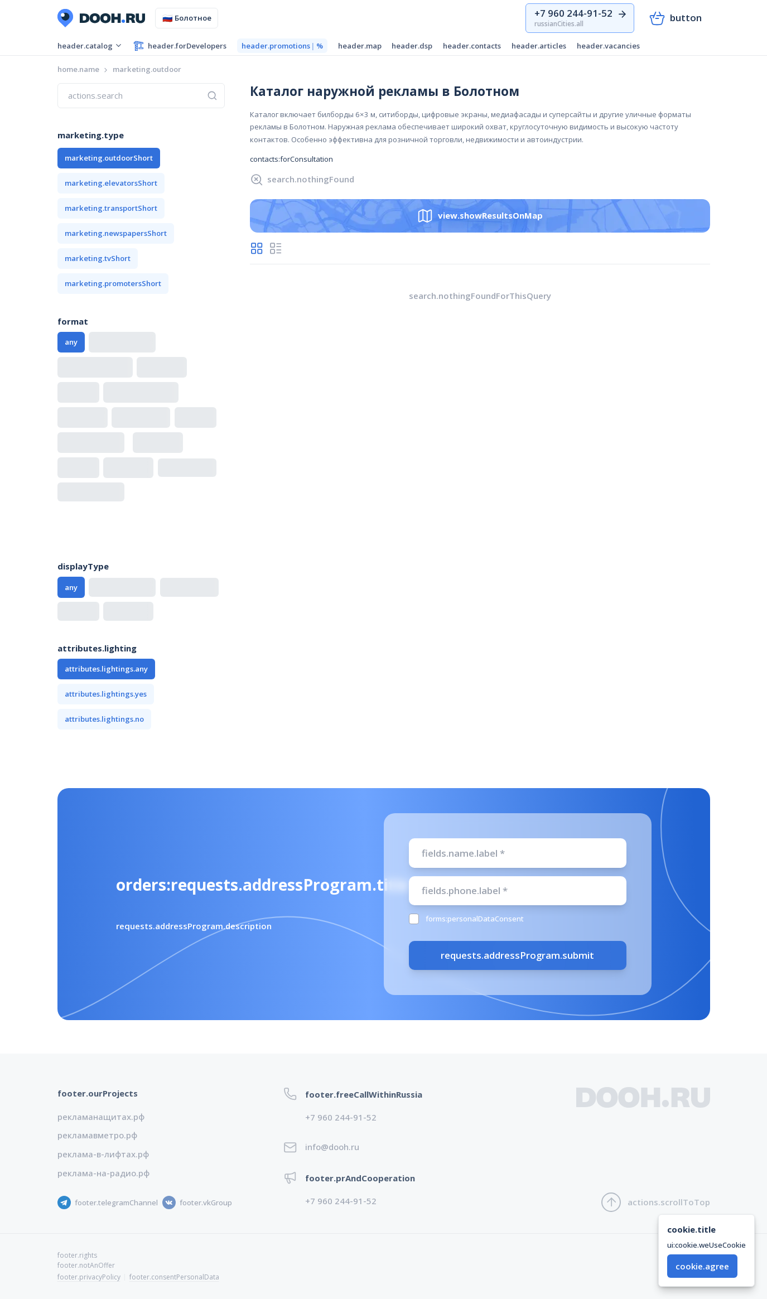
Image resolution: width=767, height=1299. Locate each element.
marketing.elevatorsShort (111, 183)
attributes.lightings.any (106, 669)
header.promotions (283, 46)
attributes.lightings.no (104, 719)
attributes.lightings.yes (106, 694)
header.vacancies (608, 46)
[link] (147, 69)
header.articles (539, 46)
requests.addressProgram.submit (517, 955)
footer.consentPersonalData (174, 1277)
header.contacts (472, 46)
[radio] (257, 248)
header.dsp (412, 46)
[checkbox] (414, 919)
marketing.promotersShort (113, 283)
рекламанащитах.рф (100, 1116)
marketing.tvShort (98, 258)
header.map (360, 46)
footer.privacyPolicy (88, 1277)
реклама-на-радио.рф (103, 1173)
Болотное (187, 18)
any (71, 342)
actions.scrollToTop (655, 1202)
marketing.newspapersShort (116, 233)
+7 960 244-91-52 (341, 1117)
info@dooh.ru (332, 1146)
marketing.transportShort (111, 208)
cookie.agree (702, 1266)
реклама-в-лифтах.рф (103, 1154)
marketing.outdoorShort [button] (109, 158)
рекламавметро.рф (97, 1135)
